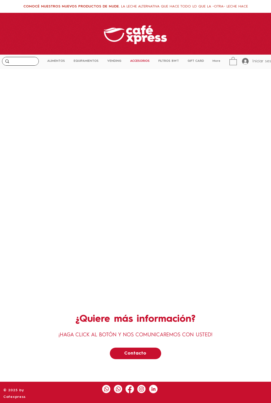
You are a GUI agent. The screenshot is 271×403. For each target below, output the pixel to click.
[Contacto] (135, 353)
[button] (233, 60)
